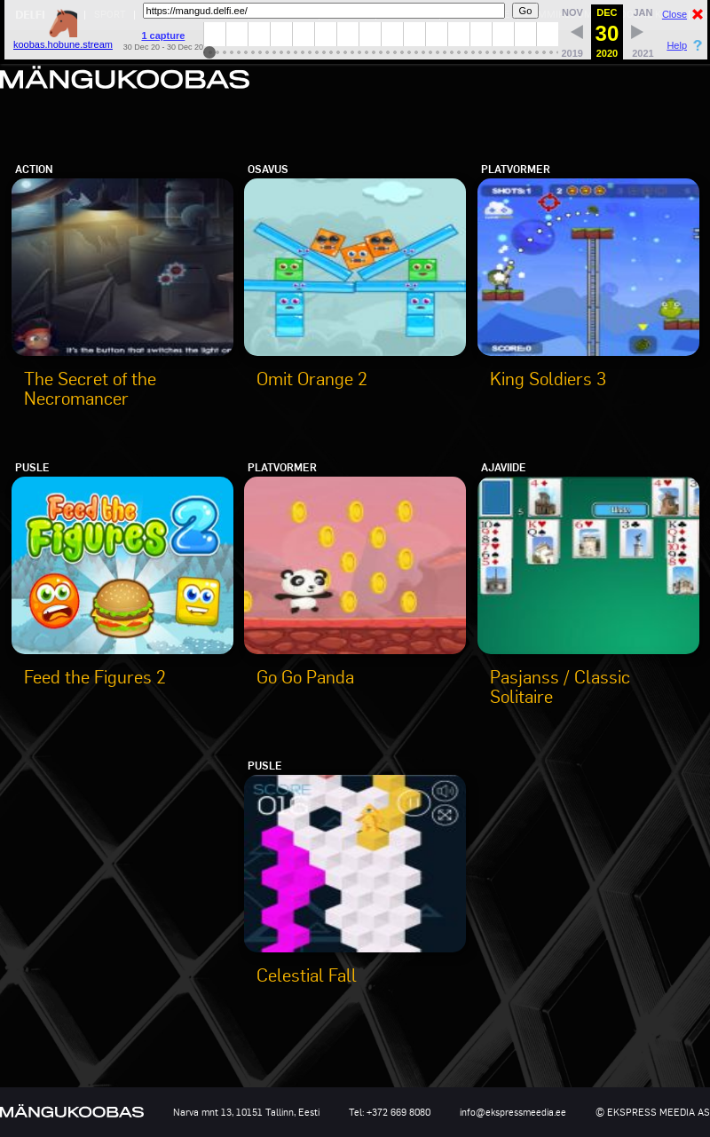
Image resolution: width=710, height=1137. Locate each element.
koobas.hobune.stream (63, 39)
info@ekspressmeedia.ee (513, 1112)
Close (674, 14)
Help (677, 45)
